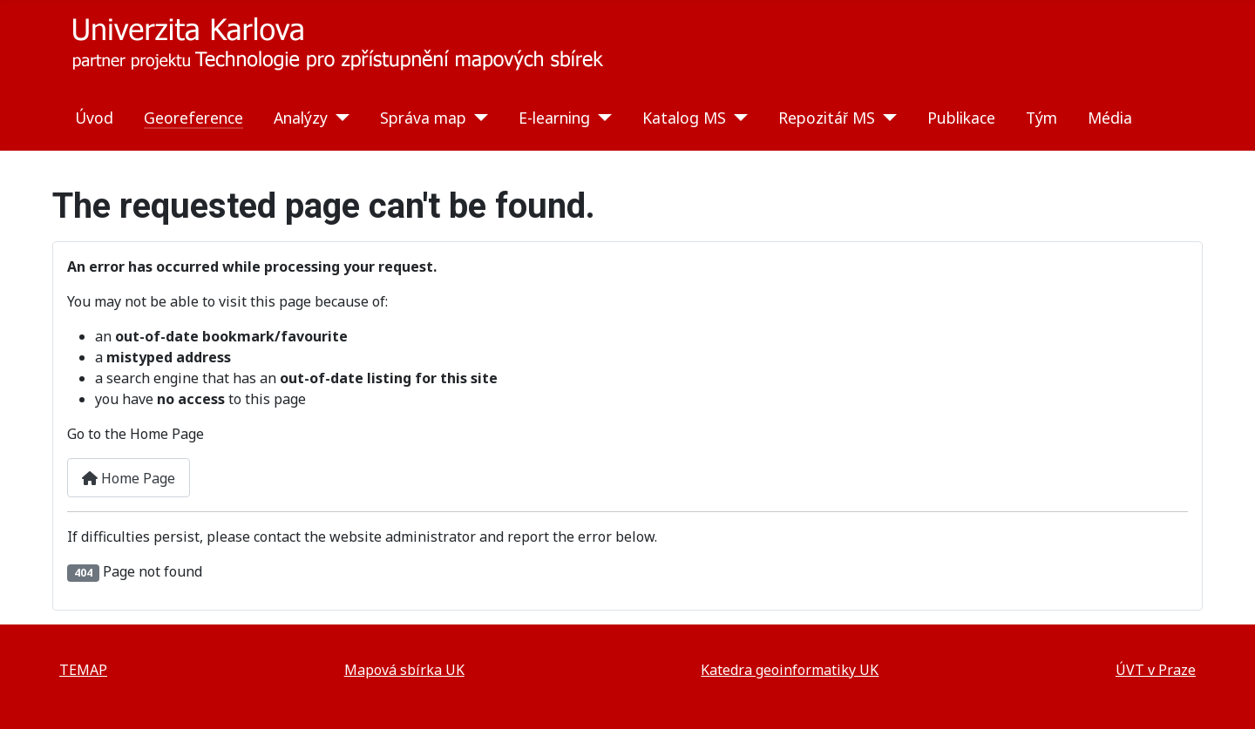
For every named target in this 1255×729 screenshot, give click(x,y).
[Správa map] (477, 117)
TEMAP (83, 669)
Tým (1041, 117)
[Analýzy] (338, 117)
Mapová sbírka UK (404, 669)
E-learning (554, 117)
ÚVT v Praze (1156, 669)
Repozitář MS (826, 117)
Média (1110, 117)
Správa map (423, 117)
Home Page (128, 478)
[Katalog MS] (737, 117)
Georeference (193, 117)
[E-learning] (601, 117)
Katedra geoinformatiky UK (789, 669)
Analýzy (301, 117)
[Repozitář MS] (886, 117)
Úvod (94, 117)
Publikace (961, 117)
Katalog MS (684, 117)
